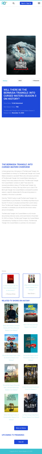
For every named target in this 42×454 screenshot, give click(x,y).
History (5, 80)
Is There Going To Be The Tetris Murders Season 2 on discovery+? (10, 288)
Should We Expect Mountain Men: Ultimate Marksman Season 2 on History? (11, 387)
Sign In (23, 3)
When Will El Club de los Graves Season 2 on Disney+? (31, 287)
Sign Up (28, 3)
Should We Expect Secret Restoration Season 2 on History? (30, 358)
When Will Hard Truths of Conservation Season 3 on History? (11, 417)
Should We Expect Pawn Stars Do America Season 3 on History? (11, 358)
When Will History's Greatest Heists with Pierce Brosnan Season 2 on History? (11, 328)
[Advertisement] (21, 19)
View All (21, 442)
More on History (21, 428)
